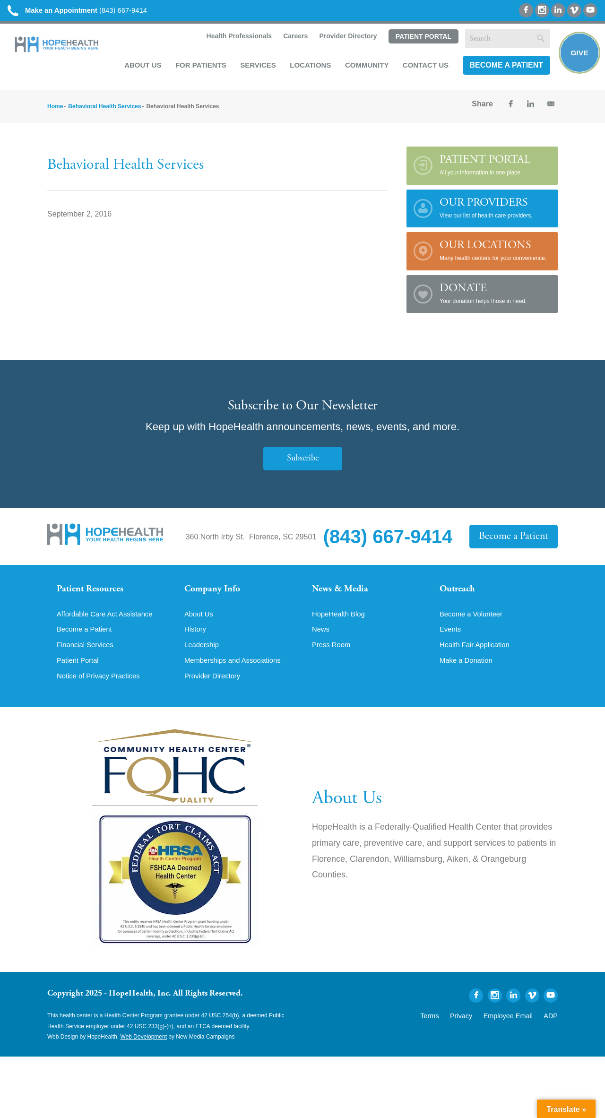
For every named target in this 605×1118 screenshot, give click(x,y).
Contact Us (424, 67)
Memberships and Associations (236, 671)
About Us (140, 67)
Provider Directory (346, 39)
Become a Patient (504, 67)
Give (578, 55)
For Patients (199, 67)
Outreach (459, 593)
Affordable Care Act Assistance (108, 622)
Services (256, 67)
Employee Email (514, 1026)
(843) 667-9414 (84, 11)
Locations (308, 67)
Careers (293, 39)
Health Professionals (236, 39)
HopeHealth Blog (340, 622)
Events (451, 638)
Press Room (333, 655)
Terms (446, 1026)
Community (365, 67)
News (321, 638)
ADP (552, 1026)
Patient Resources (94, 593)
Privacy (474, 1026)
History (196, 638)
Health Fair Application (477, 655)
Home (55, 109)
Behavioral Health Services (104, 109)
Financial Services (87, 655)
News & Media (343, 593)
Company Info (215, 593)
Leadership (203, 655)
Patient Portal (421, 39)
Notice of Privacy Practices (102, 687)
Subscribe (302, 462)
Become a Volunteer (474, 622)
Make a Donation (468, 671)
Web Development (144, 1048)
